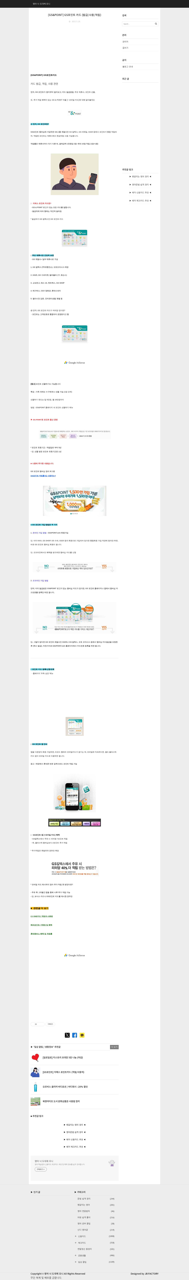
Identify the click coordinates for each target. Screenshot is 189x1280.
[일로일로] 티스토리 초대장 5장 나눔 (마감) (63, 1057)
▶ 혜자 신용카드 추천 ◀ (75, 1139)
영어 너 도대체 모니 (44, 1161)
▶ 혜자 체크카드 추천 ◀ (75, 1147)
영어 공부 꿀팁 (96, 1224)
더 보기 (114, 1047)
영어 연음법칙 (96, 1211)
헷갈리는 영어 (96, 1205)
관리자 (125, 42)
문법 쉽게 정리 (96, 1199)
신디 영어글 (96, 1230)
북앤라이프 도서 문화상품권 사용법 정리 (61, 1101)
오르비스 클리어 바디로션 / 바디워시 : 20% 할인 (65, 1087)
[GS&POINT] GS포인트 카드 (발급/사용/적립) (74, 15)
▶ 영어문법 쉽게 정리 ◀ (75, 1132)
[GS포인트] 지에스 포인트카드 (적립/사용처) (63, 1072)
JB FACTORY (152, 1274)
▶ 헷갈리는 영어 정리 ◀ (75, 1125)
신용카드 (95, 1236)
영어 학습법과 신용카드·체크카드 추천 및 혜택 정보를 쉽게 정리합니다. (60, 1164)
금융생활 (95, 1255)
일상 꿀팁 (95, 1262)
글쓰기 (125, 48)
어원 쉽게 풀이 (96, 1217)
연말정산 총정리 (96, 1249)
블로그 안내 (127, 67)
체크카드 (95, 1243)
